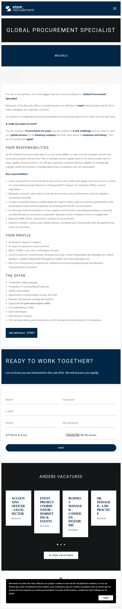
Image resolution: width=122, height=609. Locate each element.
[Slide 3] (64, 544)
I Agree (106, 598)
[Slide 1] (57, 544)
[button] (114, 8)
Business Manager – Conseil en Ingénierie (75, 512)
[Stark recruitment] (20, 8)
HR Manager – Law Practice (103, 507)
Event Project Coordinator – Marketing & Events (47, 510)
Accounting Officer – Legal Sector (18, 507)
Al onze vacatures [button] (61, 555)
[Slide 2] (61, 544)
